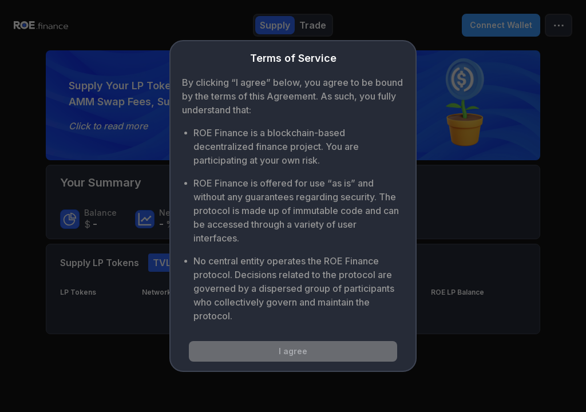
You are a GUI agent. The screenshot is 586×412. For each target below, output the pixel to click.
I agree (293, 351)
